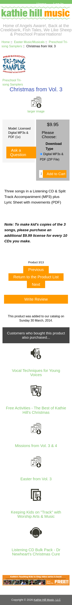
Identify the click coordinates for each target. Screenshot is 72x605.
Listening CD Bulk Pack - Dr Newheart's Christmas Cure (36, 552)
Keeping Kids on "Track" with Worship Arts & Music (36, 514)
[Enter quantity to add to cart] (41, 174)
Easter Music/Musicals (29, 42)
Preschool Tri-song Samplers (14, 80)
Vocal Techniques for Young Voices (36, 372)
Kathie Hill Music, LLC (47, 599)
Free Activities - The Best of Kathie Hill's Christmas (36, 410)
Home (41, 4)
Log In (58, 4)
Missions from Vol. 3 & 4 (36, 446)
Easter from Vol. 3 (36, 479)
